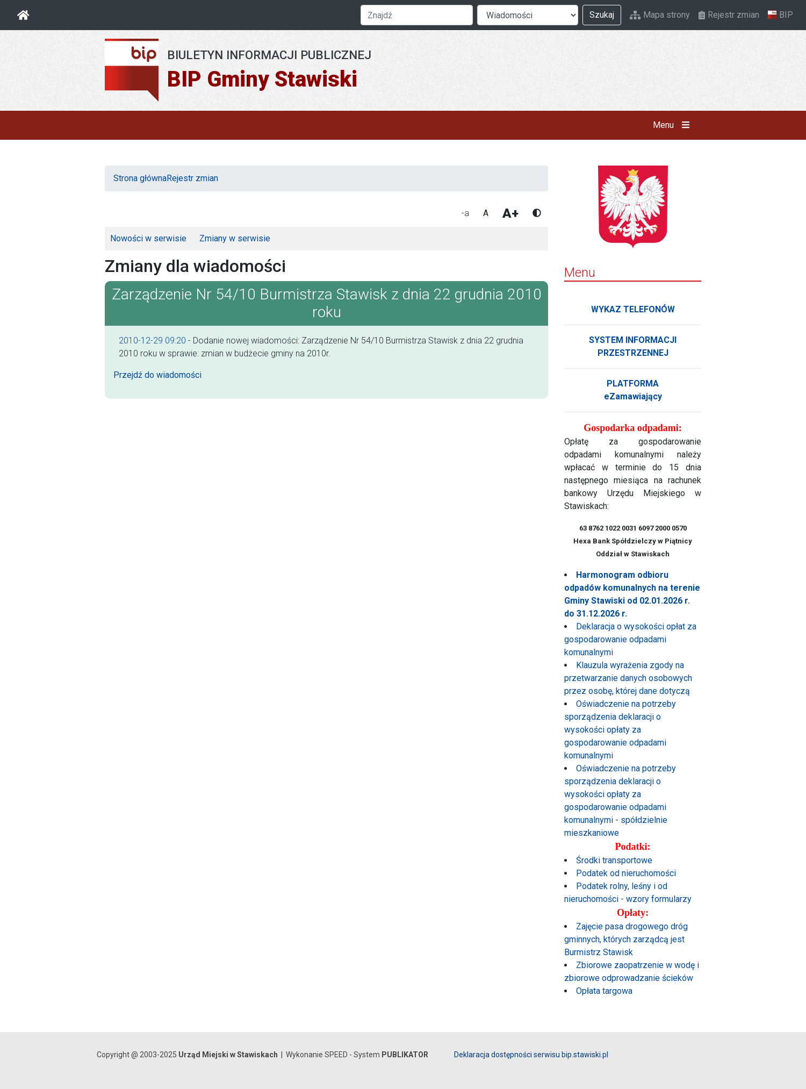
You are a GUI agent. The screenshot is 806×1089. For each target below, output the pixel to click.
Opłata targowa (604, 991)
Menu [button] (673, 125)
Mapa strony (660, 15)
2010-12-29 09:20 (152, 340)
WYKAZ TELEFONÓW (633, 309)
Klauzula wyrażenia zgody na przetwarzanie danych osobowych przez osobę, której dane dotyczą (628, 678)
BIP (780, 15)
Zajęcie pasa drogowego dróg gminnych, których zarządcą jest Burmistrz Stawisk (626, 939)
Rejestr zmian (729, 15)
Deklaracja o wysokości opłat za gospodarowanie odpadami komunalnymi (630, 639)
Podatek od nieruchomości (626, 873)
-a (465, 213)
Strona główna (140, 178)
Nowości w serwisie (148, 238)
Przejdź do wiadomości (157, 375)
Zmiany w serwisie (234, 238)
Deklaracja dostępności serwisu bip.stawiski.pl (531, 1054)
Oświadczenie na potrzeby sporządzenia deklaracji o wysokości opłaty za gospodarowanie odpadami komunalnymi (620, 730)
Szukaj (601, 15)
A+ (510, 213)
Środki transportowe (614, 860)
